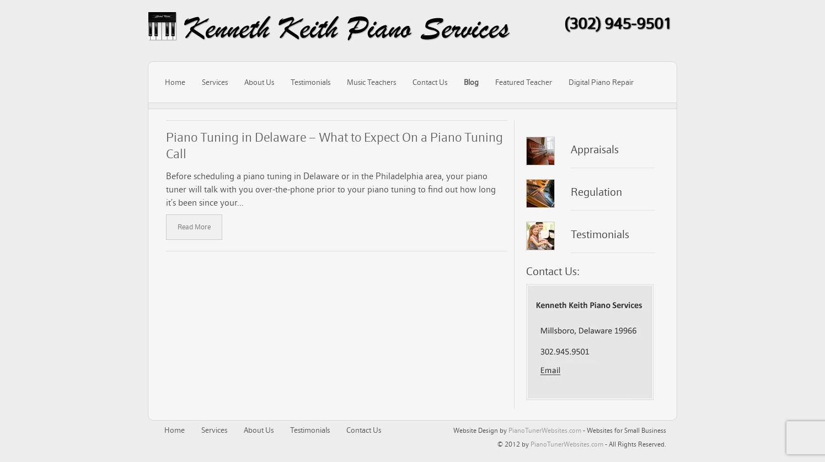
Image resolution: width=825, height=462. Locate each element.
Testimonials (310, 82)
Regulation (596, 192)
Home (175, 82)
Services (215, 82)
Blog (471, 82)
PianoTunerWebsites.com (544, 430)
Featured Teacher (523, 82)
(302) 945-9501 (618, 23)
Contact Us (430, 82)
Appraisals (595, 149)
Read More (194, 227)
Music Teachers (371, 82)
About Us (259, 82)
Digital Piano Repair (601, 82)
